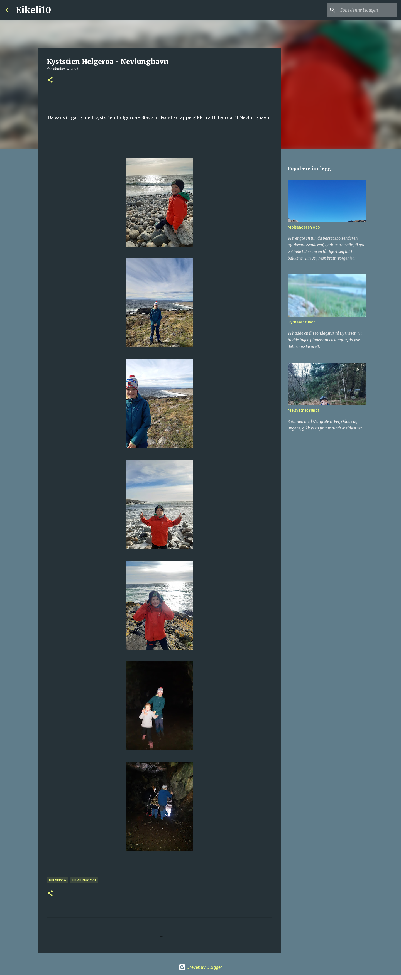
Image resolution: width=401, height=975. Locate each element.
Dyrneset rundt (301, 322)
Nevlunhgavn (84, 880)
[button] (50, 80)
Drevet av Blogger (200, 967)
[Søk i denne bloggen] (367, 10)
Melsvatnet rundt (303, 410)
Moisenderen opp (304, 227)
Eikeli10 (33, 10)
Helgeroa (57, 880)
